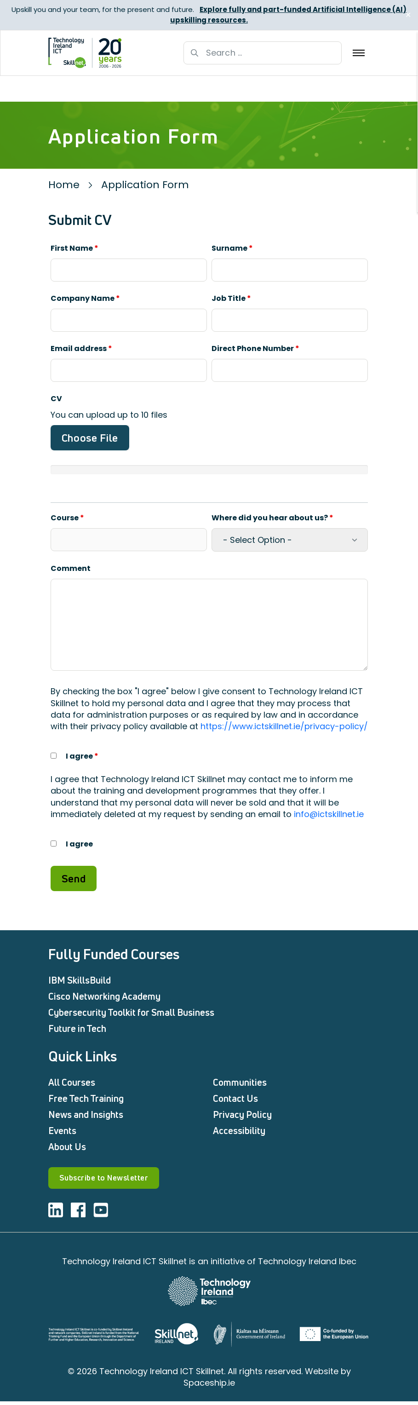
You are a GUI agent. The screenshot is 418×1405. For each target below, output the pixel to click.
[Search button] (194, 52)
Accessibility (239, 1130)
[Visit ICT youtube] (100, 1213)
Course (67, 517)
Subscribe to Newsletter (118, 1180)
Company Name (85, 298)
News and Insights (85, 1114)
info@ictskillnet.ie (329, 814)
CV (56, 398)
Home (64, 185)
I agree (82, 756)
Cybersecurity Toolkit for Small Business (131, 1012)
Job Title (231, 298)
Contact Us (235, 1098)
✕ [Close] (408, 15)
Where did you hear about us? (272, 517)
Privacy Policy (242, 1114)
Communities (240, 1082)
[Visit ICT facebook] (78, 1213)
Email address (81, 348)
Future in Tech (77, 1028)
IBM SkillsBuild (79, 980)
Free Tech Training (86, 1098)
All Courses (71, 1082)
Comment (71, 568)
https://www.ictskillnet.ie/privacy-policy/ (284, 726)
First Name (74, 248)
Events (62, 1130)
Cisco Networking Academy (104, 996)
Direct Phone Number (255, 348)
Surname (232, 248)
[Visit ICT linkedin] (55, 1213)
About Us (67, 1146)
